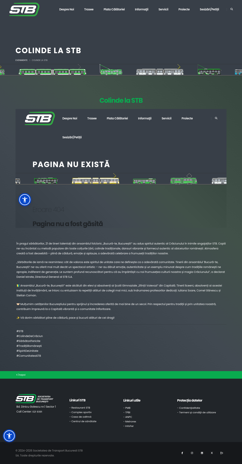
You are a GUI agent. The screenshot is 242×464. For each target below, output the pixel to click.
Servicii (163, 9)
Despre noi (66, 9)
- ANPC (127, 417)
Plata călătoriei (114, 9)
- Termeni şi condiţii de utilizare (196, 412)
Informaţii (141, 9)
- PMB (126, 408)
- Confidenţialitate (188, 408)
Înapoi (21, 374)
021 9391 (37, 411)
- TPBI (126, 412)
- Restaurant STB (79, 408)
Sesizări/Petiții (209, 9)
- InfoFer (128, 426)
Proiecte (184, 9)
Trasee (88, 9)
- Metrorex (129, 421)
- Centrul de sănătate (82, 421)
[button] (9, 435)
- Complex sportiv (80, 412)
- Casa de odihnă (80, 417)
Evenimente (22, 60)
